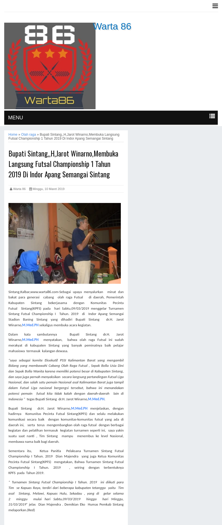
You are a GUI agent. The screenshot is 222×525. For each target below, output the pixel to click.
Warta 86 (112, 26)
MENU (15, 117)
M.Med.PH (30, 325)
